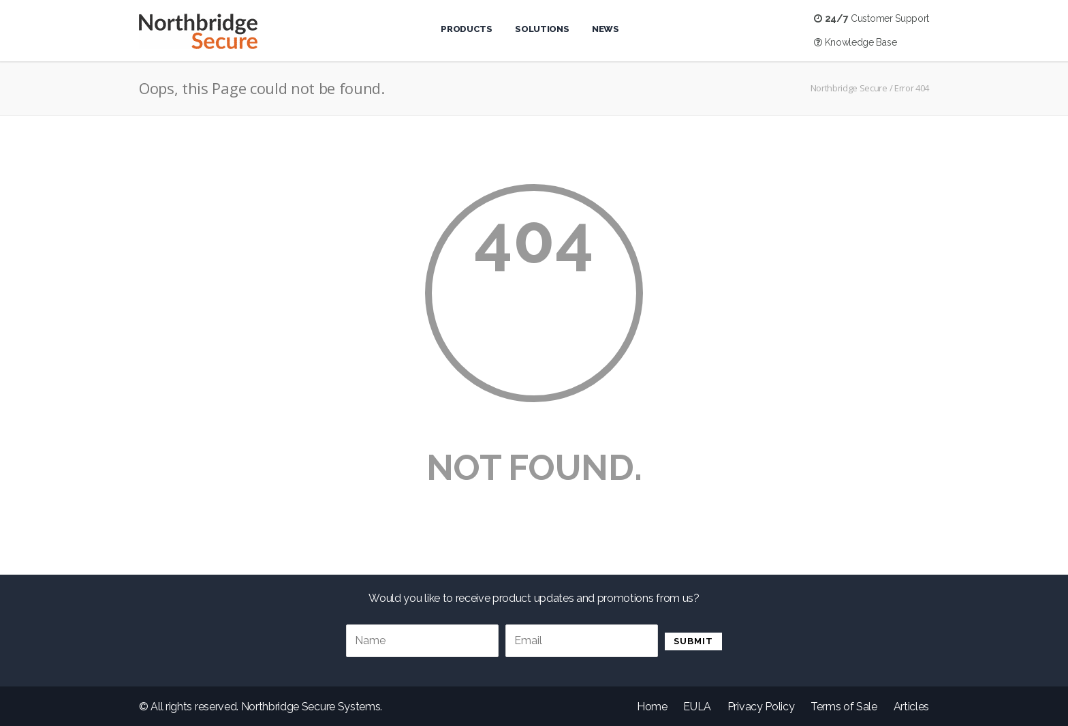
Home (652, 706)
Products (466, 29)
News (605, 29)
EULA (697, 706)
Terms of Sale (844, 706)
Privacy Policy (761, 706)
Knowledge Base (855, 42)
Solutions (542, 29)
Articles (911, 706)
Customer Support (871, 18)
